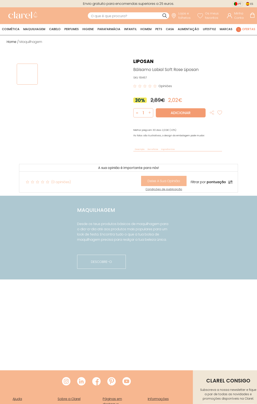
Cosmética (10, 29)
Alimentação (188, 29)
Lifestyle (209, 29)
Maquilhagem (34, 29)
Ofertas (248, 29)
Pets (158, 29)
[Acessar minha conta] (237, 15)
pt (239, 4)
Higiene (88, 29)
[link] (21, 16)
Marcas (226, 29)
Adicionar (181, 112)
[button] (149, 112)
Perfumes (71, 29)
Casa (170, 29)
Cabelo (55, 29)
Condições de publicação (163, 189)
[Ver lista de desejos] (211, 15)
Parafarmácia (108, 29)
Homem (146, 29)
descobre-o (101, 261)
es (251, 4)
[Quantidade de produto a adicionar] (143, 112)
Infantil (130, 29)
